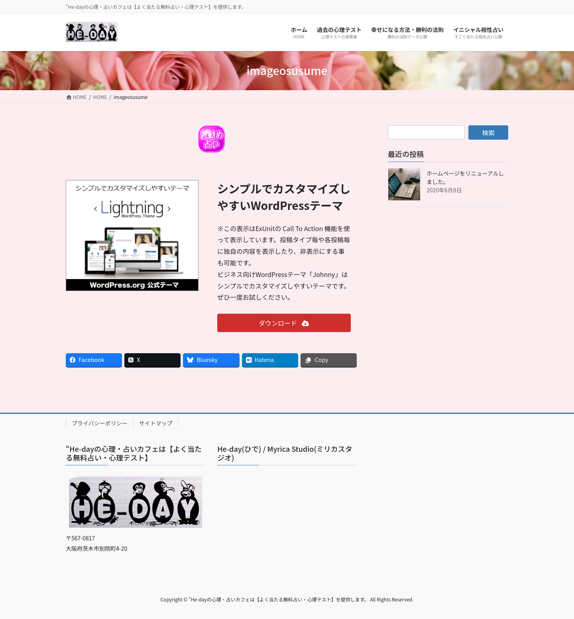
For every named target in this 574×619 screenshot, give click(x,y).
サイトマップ (156, 423)
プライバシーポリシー (100, 423)
